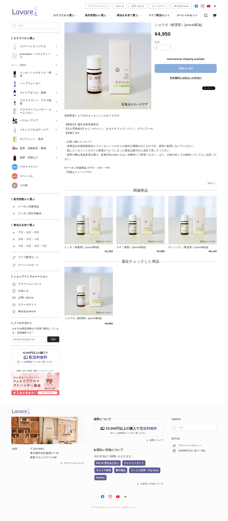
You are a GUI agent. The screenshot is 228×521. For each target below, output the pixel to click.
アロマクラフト (29, 166)
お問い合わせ (137, 6)
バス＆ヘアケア (29, 120)
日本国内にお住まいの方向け (186, 77)
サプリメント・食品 (32, 139)
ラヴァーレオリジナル (33, 46)
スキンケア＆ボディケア (34, 129)
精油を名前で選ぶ (129, 15)
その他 (24, 185)
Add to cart (185, 68)
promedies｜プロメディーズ (35, 55)
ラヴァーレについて (98, 6)
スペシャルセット (187, 15)
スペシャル (26, 176)
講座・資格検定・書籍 (33, 148)
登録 (53, 339)
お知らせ (119, 6)
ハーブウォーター (30, 83)
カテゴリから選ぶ (65, 15)
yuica (23, 64)
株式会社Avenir (181, 6)
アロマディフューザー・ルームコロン (35, 111)
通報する (211, 183)
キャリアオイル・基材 (33, 92)
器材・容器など (29, 157)
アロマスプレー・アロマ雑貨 (35, 102)
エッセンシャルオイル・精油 (35, 74)
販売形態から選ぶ (97, 15)
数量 (157, 42)
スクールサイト (159, 6)
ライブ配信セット (159, 15)
